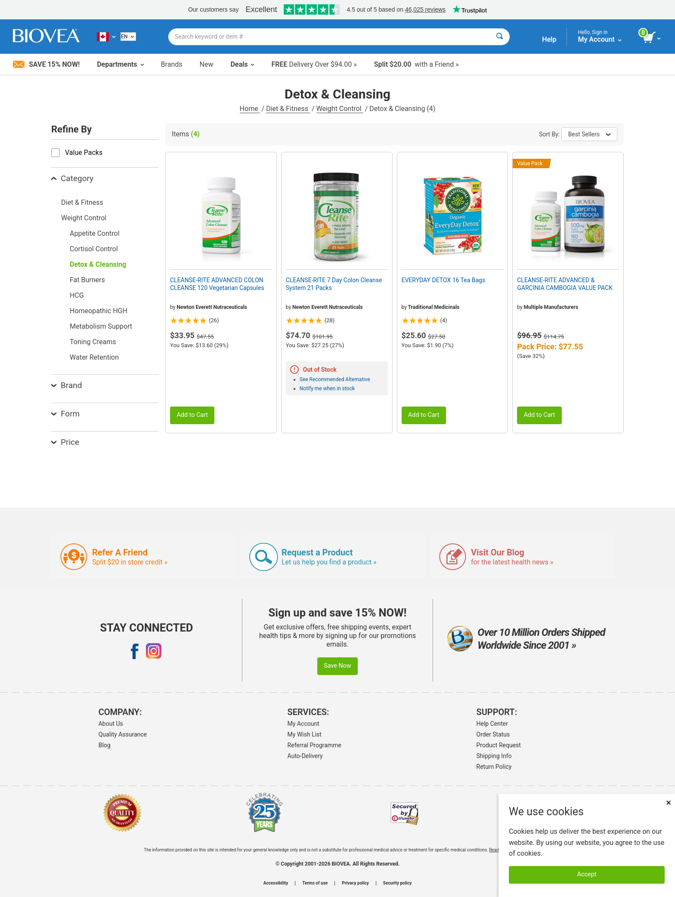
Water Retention (94, 357)
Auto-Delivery (305, 755)
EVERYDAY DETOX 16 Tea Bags (444, 280)
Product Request (499, 745)
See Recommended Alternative (335, 379)
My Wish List (305, 734)
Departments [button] (120, 64)
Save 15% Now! (46, 64)
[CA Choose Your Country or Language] (106, 36)
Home (250, 109)
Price (65, 442)
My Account (303, 723)
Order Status (493, 734)
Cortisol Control (94, 249)
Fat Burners (87, 280)
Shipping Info (494, 755)
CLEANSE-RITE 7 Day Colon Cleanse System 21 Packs (334, 284)
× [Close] (668, 802)
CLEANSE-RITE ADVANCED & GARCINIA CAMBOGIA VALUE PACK (565, 284)
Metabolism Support (101, 326)
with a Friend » (416, 64)
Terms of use (315, 883)
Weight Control (339, 109)
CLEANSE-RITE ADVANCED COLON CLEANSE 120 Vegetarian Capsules (217, 284)
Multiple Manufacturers (551, 307)
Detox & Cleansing (98, 264)
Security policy (397, 883)
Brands (172, 64)
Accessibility (275, 883)
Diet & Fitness (288, 109)
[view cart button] (652, 38)
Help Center (492, 723)
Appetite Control (95, 233)
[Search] (499, 36)
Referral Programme (314, 745)
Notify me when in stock (327, 388)
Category (72, 178)
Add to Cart (192, 415)
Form (65, 414)
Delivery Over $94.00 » (313, 64)
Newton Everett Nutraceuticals (211, 307)
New (207, 64)
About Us (111, 723)
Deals (242, 64)
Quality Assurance (123, 734)
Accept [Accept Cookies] (587, 874)
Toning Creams (93, 342)
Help (549, 39)
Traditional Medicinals (434, 307)
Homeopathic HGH (98, 311)
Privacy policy (355, 883)
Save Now (337, 665)
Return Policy (494, 766)
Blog (105, 745)
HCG (77, 295)
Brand (66, 385)
